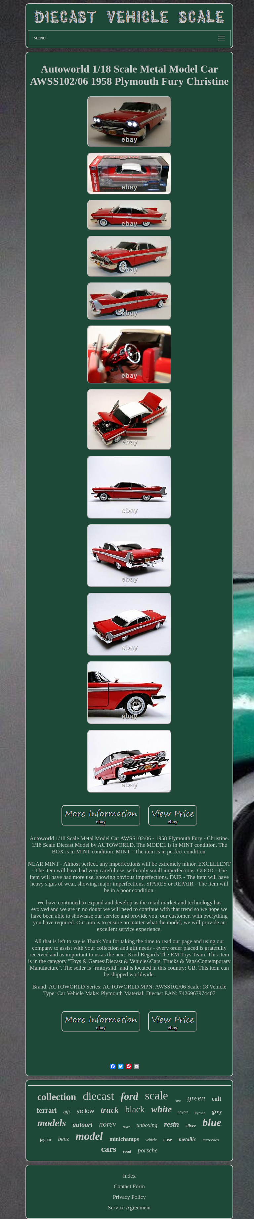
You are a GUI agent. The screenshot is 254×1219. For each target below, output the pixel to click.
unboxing (147, 1125)
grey (217, 1111)
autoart (82, 1124)
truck (109, 1109)
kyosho (200, 1113)
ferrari (47, 1110)
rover (126, 1127)
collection (56, 1097)
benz (63, 1139)
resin (171, 1124)
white (161, 1109)
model (89, 1136)
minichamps (124, 1139)
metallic (187, 1139)
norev (107, 1124)
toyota (183, 1112)
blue (211, 1122)
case (167, 1139)
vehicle (151, 1140)
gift (67, 1111)
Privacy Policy (129, 1197)
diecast (98, 1096)
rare (178, 1100)
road (127, 1151)
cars (108, 1149)
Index (129, 1176)
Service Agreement (129, 1207)
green (196, 1097)
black (135, 1109)
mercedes (211, 1139)
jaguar (46, 1139)
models (51, 1122)
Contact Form (129, 1186)
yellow (85, 1110)
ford (129, 1096)
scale (156, 1095)
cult (216, 1098)
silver (191, 1125)
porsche (147, 1150)
